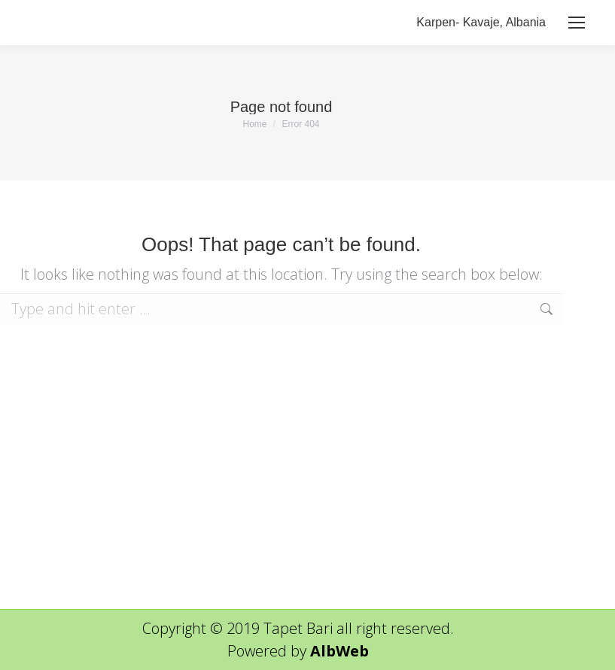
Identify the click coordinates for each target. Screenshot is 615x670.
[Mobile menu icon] (576, 22)
